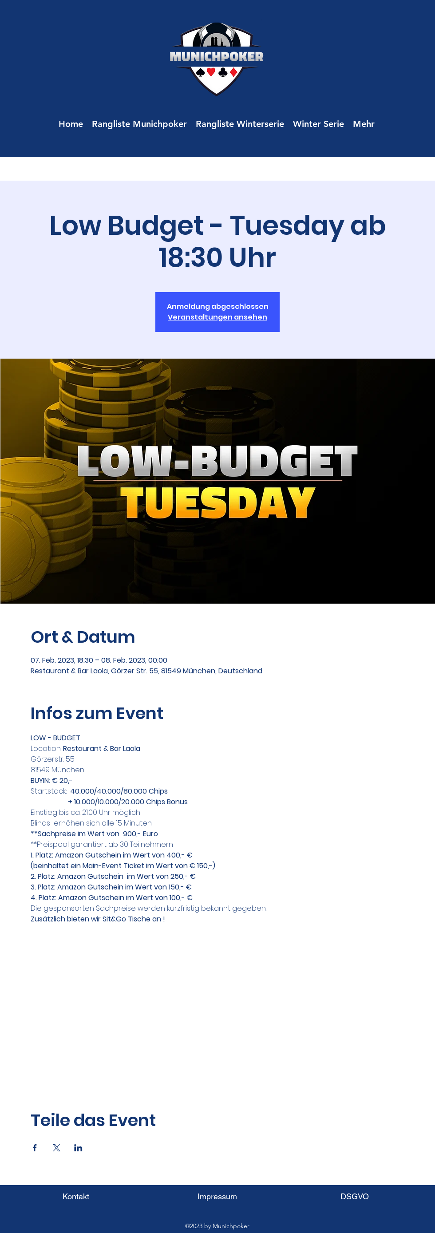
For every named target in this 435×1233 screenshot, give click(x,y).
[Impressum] (217, 1196)
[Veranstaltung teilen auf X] (56, 1147)
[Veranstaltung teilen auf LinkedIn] (78, 1147)
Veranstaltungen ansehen (217, 317)
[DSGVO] (354, 1196)
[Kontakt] (75, 1196)
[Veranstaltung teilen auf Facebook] (35, 1147)
